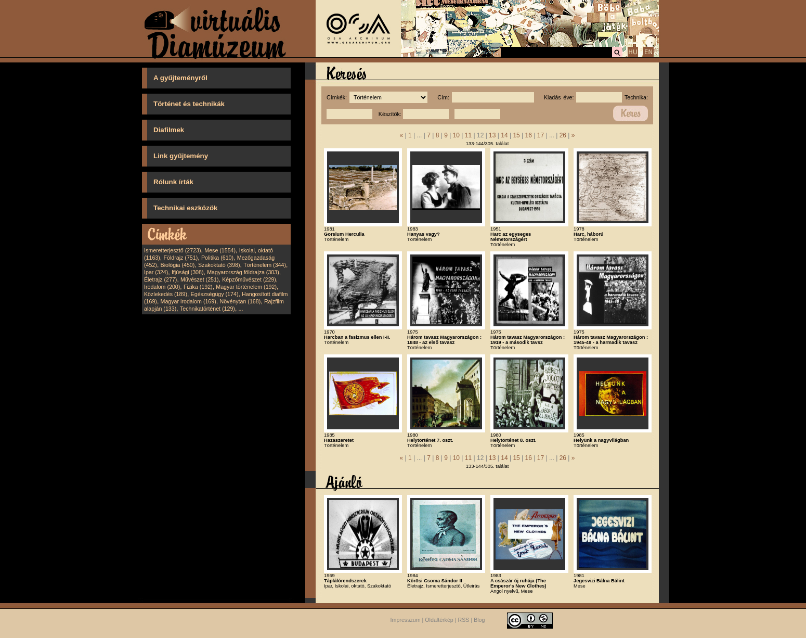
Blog (479, 620)
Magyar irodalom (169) (188, 301)
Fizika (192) (198, 287)
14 (504, 135)
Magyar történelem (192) (246, 287)
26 (563, 135)
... (241, 308)
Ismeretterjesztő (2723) (172, 250)
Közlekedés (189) (165, 294)
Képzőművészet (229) (249, 279)
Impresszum (406, 620)
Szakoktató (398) (219, 265)
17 (540, 135)
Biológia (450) (178, 265)
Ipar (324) (156, 272)
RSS (464, 620)
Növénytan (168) (240, 301)
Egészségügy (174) (215, 294)
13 (492, 135)
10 (456, 135)
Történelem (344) (264, 265)
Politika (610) (217, 257)
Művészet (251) (199, 279)
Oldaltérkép (439, 620)
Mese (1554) (220, 250)
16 (528, 135)
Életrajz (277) (160, 279)
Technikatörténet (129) (207, 308)
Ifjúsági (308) (188, 272)
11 (468, 135)
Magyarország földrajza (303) (243, 272)
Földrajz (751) (180, 257)
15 (516, 135)
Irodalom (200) (162, 287)
